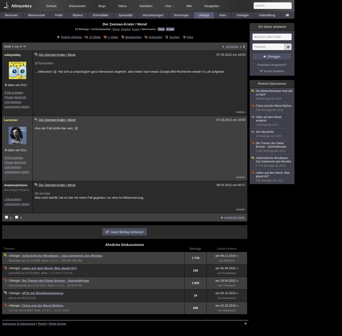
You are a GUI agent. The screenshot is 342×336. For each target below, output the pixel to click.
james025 (14, 273)
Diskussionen (77, 6)
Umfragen (242, 15)
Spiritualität (125, 15)
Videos (122, 6)
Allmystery (21, 6)
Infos (190, 37)
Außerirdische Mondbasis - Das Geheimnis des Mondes (62, 255)
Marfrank (229, 260)
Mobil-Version (57, 323)
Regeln (42, 323)
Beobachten (133, 37)
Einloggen (274, 56)
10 (70, 273)
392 (74, 260)
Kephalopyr (229, 273)
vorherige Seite (234, 217)
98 (80, 285)
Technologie (181, 15)
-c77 (11, 310)
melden (240, 112)
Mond (116, 29)
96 (72, 285)
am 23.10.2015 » (226, 305)
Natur (222, 15)
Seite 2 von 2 (15, 46)
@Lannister (42, 193)
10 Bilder (95, 37)
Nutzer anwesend (272, 26)
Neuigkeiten (211, 6)
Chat (169, 6)
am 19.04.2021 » (226, 280)
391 (69, 260)
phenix (13, 297)
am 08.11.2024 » (226, 255)
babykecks (229, 310)
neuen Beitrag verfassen (126, 232)
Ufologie (204, 15)
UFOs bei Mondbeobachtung (42, 293)
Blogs (102, 6)
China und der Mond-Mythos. (43, 305)
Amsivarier (229, 297)
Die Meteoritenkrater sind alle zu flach (272, 95)
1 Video (113, 37)
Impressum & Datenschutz (19, 323)
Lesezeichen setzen (16, 106)
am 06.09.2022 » (226, 268)
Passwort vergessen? (272, 65)
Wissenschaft (36, 15)
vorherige (232, 46)
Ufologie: (15, 255)
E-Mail (170, 29)
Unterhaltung (267, 15)
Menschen (11, 15)
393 (79, 260)
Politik (59, 15)
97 (76, 285)
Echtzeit (51, 6)
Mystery (78, 15)
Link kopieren (12, 102)
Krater (135, 29)
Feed (161, 29)
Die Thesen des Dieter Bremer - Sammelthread (55, 280)
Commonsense (18, 285)
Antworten (156, 37)
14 (67, 310)
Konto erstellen (274, 71)
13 (63, 310)
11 (55, 310)
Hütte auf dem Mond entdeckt (272, 121)
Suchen (174, 37)
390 (63, 260)
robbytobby (12, 55)
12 (59, 310)
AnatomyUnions (16, 185)
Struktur (125, 29)
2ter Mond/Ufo (272, 134)
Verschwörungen (152, 15)
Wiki (189, 6)
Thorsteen (229, 285)
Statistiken (145, 6)
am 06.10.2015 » (226, 293)
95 (68, 285)
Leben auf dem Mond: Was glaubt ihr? (49, 268)
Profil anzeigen (13, 92)
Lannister (11, 120)
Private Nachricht (15, 97)
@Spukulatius (44, 63)
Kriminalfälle (100, 15)
